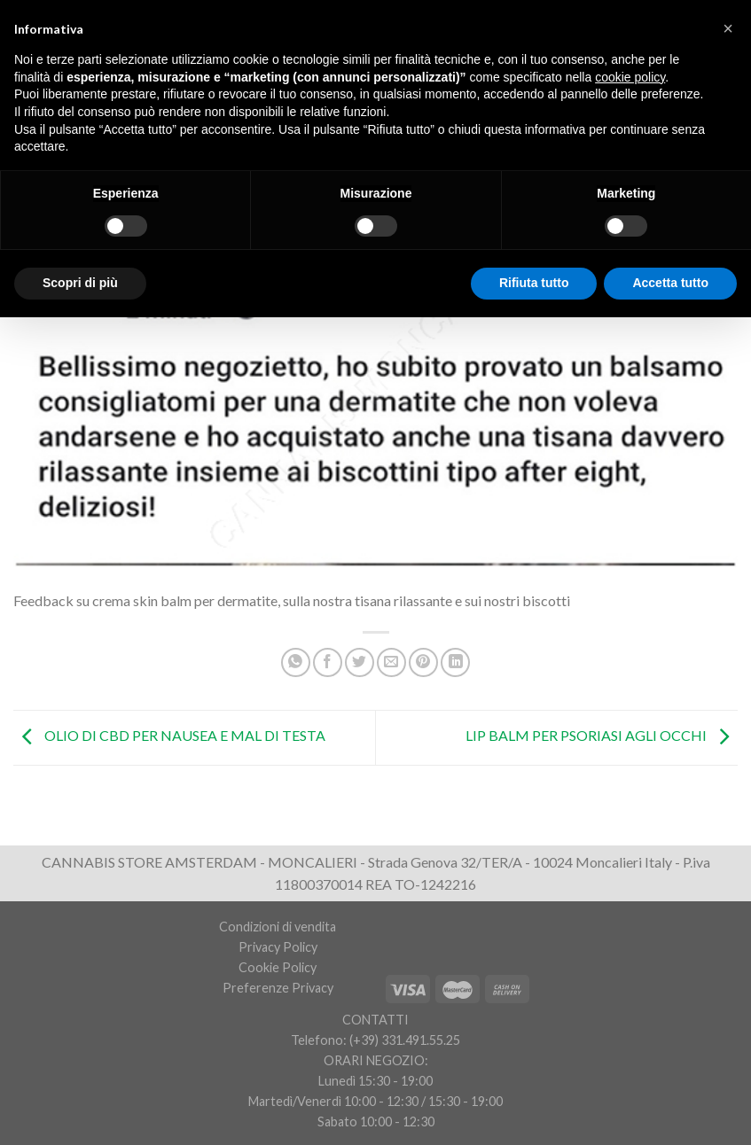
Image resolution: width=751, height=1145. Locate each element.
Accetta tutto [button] (670, 283)
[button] (728, 28)
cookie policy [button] (630, 77)
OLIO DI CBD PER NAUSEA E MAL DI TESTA (169, 735)
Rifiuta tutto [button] (534, 283)
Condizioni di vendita (277, 926)
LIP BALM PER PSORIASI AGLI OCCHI (601, 735)
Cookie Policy (278, 967)
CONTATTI (375, 1019)
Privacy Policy (278, 946)
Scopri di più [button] (80, 283)
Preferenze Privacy (278, 987)
